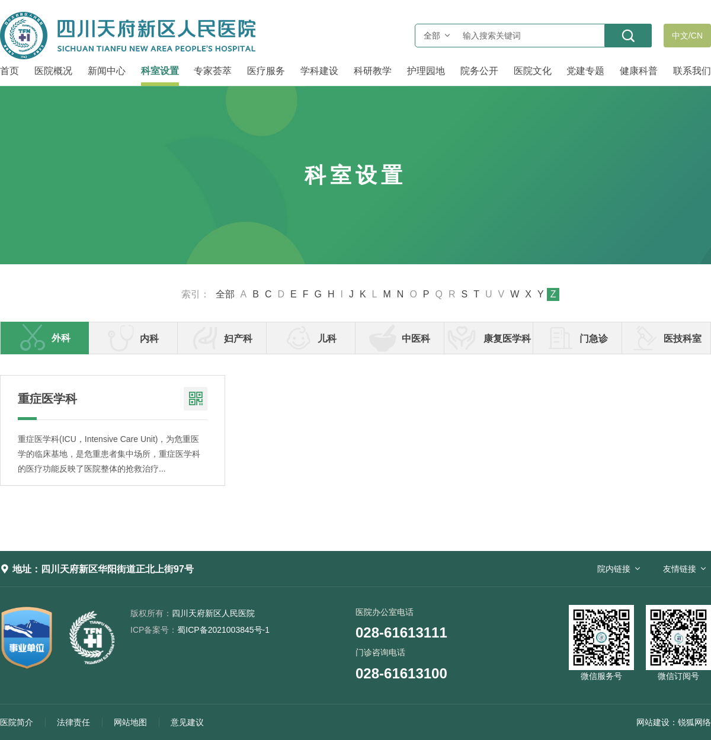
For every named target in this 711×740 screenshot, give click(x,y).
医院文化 (533, 71)
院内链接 (613, 569)
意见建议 (187, 722)
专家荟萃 (213, 71)
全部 (225, 294)
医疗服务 (266, 71)
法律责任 (73, 722)
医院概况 (53, 71)
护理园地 (426, 71)
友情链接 (679, 569)
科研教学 (373, 71)
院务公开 (479, 71)
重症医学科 (47, 398)
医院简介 (16, 722)
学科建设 (319, 71)
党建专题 (585, 71)
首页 (9, 71)
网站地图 (130, 722)
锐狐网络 (694, 722)
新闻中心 (107, 71)
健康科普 (639, 71)
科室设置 (160, 71)
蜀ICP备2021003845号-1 (200, 630)
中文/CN (687, 35)
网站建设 (653, 722)
